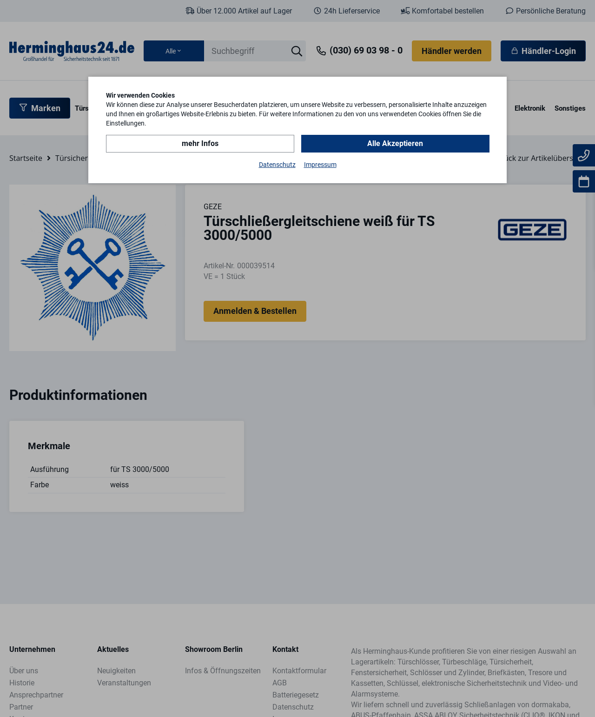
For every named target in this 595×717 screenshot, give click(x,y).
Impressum (320, 164)
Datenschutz (277, 164)
